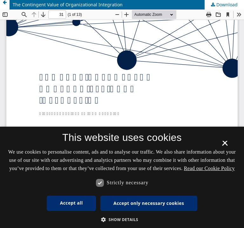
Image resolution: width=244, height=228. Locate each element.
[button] (122, 220)
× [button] (224, 145)
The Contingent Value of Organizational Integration (68, 5)
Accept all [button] (71, 203)
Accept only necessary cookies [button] (148, 203)
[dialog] (122, 177)
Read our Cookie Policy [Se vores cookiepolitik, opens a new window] (209, 168)
